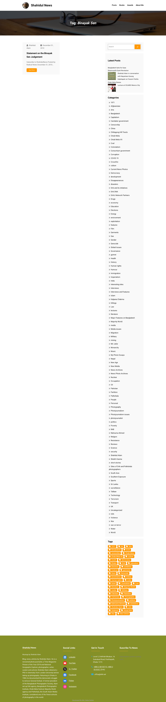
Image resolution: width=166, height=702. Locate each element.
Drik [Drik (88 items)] (123, 563)
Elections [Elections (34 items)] (114, 566)
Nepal (113, 358)
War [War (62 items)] (112, 613)
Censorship (115, 124)
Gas (112, 236)
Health (113, 258)
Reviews (114, 444)
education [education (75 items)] (134, 563)
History (113, 262)
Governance (115, 251)
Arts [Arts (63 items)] (130, 546)
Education (115, 206)
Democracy (115, 173)
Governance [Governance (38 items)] (116, 576)
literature (114, 314)
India (113, 280)
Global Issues (116, 247)
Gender (113, 240)
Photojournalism (117, 410)
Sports (113, 480)
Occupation (115, 381)
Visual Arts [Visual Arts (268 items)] (128, 610)
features (114, 225)
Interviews (115, 288)
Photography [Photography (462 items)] (129, 597)
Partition (114, 392)
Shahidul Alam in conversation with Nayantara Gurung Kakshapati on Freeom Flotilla (128, 76)
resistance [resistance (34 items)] (134, 603)
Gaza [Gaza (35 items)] (113, 573)
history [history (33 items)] (128, 576)
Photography (116, 407)
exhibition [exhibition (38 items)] (127, 566)
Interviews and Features (120, 292)
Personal (114, 403)
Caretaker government (119, 121)
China (113, 128)
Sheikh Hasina (116, 459)
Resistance (115, 440)
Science (114, 448)
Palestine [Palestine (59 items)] (127, 593)
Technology (115, 495)
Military (114, 336)
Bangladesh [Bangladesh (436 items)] (116, 550)
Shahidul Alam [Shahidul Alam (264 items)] (117, 607)
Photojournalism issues (120, 414)
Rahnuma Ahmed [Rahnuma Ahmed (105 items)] (118, 603)
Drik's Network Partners (120, 195)
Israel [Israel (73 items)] (113, 583)
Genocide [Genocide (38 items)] (124, 573)
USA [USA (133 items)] (129, 607)
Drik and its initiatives (119, 188)
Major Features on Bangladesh (123, 318)
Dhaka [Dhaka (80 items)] (113, 563)
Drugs (113, 199)
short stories (116, 462)
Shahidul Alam (116, 455)
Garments (114, 232)
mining (113, 340)
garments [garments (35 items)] (126, 570)
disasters (114, 184)
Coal (112, 143)
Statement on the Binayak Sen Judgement (39, 55)
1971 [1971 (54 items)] (113, 546)
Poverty (114, 425)
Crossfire (114, 162)
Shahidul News (41, 5)
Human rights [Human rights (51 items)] (116, 580)
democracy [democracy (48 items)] (126, 560)
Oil (112, 384)
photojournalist (117, 418)
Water (113, 528)
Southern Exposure (118, 476)
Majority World (116, 321)
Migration (114, 332)
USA (112, 514)
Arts (112, 110)
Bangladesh (115, 113)
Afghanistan (115, 106)
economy (114, 202)
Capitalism (115, 117)
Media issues (116, 329)
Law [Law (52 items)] (137, 583)
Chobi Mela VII (116, 139)
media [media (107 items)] (113, 590)
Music (113, 351)
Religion (114, 436)
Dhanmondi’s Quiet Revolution (118, 70)
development (116, 176)
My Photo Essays (118, 355)
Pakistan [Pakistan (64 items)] (114, 593)
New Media (115, 366)
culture (113, 165)
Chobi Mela (115, 136)
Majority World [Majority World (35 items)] (129, 587)
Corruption (115, 154)
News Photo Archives (119, 373)
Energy (113, 214)
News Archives (117, 370)
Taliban (113, 491)
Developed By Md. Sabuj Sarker (83, 700)
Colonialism (115, 147)
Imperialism (115, 277)
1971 (113, 102)
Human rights (116, 266)
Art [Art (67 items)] (122, 546)
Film (112, 228)
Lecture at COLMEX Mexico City (129, 85)
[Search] (137, 47)
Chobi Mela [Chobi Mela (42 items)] (129, 553)
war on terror (116, 525)
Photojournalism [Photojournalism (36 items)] (117, 600)
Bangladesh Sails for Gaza (117, 68)
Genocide (114, 243)
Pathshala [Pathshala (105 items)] (115, 597)
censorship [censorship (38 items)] (115, 553)
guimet (113, 254)
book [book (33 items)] (128, 550)
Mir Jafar (114, 344)
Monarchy (115, 347)
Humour (114, 269)
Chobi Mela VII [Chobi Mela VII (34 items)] (116, 556)
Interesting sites (117, 284)
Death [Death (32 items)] (113, 560)
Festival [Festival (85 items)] (114, 570)
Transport (114, 502)
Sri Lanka (114, 484)
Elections (114, 210)
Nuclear (114, 377)
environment (116, 217)
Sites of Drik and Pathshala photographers (120, 468)
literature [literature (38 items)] (114, 587)
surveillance (115, 488)
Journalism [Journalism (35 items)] (125, 583)
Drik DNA (114, 191)
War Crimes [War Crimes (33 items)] (124, 613)
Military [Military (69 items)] (125, 590)
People (113, 399)
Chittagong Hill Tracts (119, 132)
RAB (112, 429)
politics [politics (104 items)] (132, 600)
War (112, 521)
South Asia (115, 473)
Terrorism (115, 499)
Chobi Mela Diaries (114, 82)
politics (113, 422)
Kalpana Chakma (117, 299)
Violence (114, 517)
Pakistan (114, 388)
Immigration (115, 273)
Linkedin (72, 692)
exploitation (115, 221)
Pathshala (115, 396)
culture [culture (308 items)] (130, 556)
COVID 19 (114, 158)
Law (112, 306)
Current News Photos (119, 169)
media (113, 325)
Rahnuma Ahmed (117, 433)
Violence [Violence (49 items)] (114, 610)
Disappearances (117, 180)
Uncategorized (116, 510)
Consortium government (120, 150)
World (113, 532)
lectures (114, 310)
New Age (114, 362)
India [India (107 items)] (129, 580)
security (114, 451)
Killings (113, 303)
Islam (113, 295)
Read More (32, 70)
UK (112, 506)
